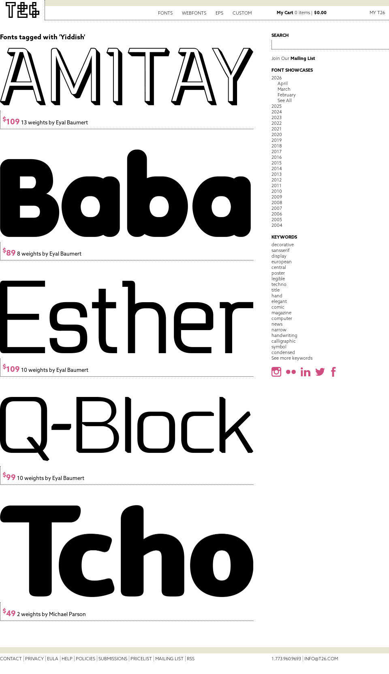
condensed (283, 352)
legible (278, 279)
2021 (276, 129)
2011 (276, 185)
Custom (242, 13)
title (275, 290)
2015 (276, 163)
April (283, 83)
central (278, 267)
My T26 (377, 12)
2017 (276, 151)
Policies (85, 658)
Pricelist (141, 658)
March (284, 89)
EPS (219, 13)
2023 (276, 117)
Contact (11, 658)
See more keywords (291, 358)
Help (67, 658)
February (287, 95)
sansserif (280, 250)
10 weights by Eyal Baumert (45, 370)
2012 (276, 180)
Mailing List (169, 658)
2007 (276, 208)
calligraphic (283, 341)
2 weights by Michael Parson (44, 614)
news (276, 324)
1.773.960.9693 (286, 658)
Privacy (34, 658)
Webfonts (194, 13)
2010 (276, 191)
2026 (276, 78)
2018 (276, 146)
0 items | (302, 12)
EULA (52, 658)
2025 (276, 106)
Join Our (293, 58)
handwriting (284, 335)
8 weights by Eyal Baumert (41, 253)
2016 (276, 157)
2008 (276, 202)
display (278, 256)
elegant (279, 301)
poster (278, 273)
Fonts (165, 13)
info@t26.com (321, 658)
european (281, 261)
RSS (190, 658)
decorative (282, 244)
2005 (276, 219)
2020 (276, 134)
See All (285, 100)
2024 (276, 112)
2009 (276, 197)
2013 (276, 174)
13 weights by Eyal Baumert (45, 122)
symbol (278, 347)
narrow (278, 330)
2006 (276, 214)
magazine (281, 313)
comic (277, 307)
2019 (276, 140)
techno (278, 284)
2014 (276, 168)
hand (276, 296)
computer (281, 318)
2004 (276, 225)
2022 (276, 123)
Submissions (112, 658)
